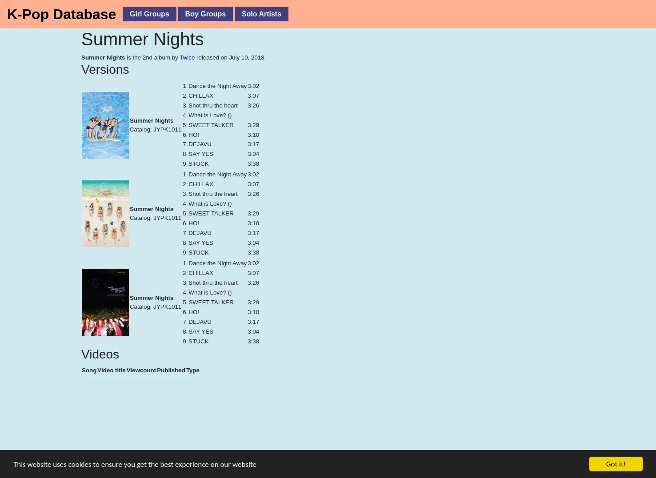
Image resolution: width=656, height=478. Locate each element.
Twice (187, 57)
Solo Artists (261, 14)
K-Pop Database (61, 14)
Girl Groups (149, 14)
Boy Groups (205, 14)
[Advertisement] (200, 438)
